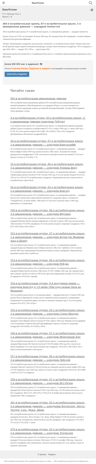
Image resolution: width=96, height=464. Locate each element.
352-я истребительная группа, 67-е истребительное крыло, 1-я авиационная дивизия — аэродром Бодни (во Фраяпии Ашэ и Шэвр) (47, 237)
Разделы (52, 454)
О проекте (42, 454)
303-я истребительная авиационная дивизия (38, 98)
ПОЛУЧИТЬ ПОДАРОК (17, 74)
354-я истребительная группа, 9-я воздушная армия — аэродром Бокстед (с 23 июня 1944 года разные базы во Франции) (45, 287)
